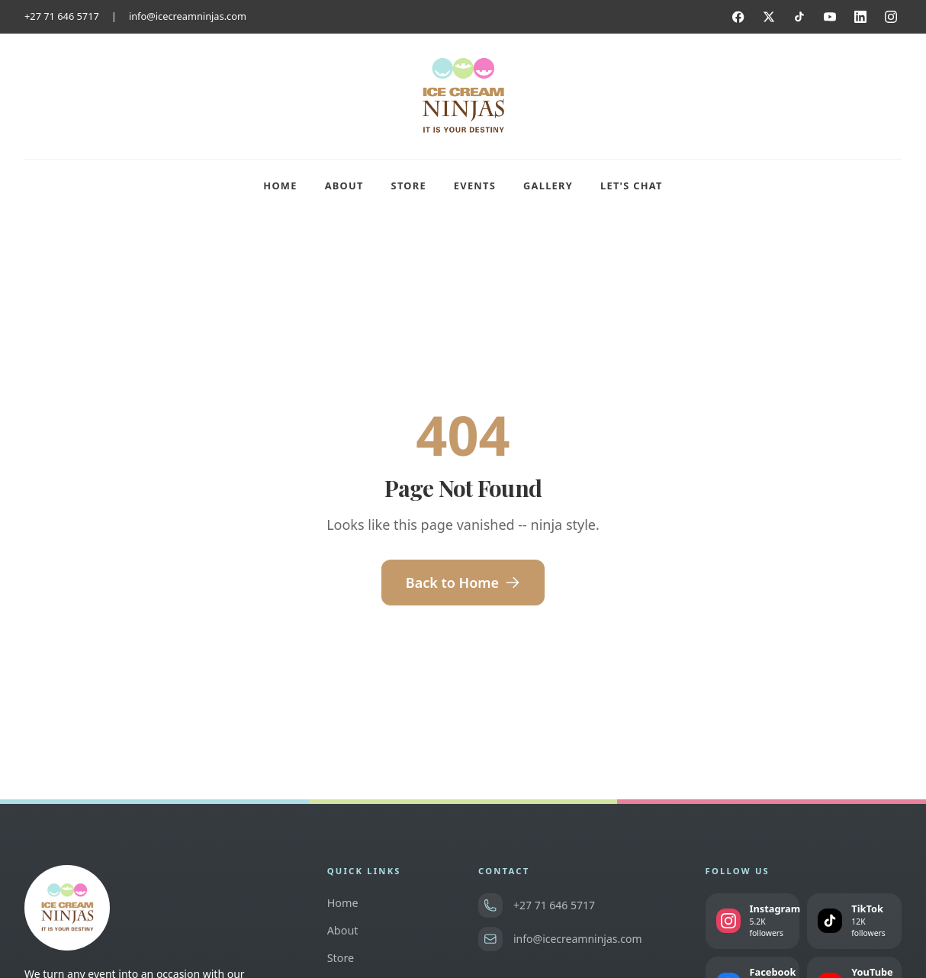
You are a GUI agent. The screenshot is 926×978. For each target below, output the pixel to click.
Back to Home (463, 582)
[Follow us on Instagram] (753, 921)
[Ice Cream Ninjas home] (463, 96)
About (344, 185)
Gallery (548, 185)
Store (408, 185)
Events (475, 185)
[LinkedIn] (860, 16)
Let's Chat (631, 185)
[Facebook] (738, 16)
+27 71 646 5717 (61, 16)
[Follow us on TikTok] (854, 921)
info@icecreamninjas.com (187, 16)
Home (280, 185)
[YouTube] (830, 16)
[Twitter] (769, 16)
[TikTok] (799, 16)
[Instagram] (891, 16)
